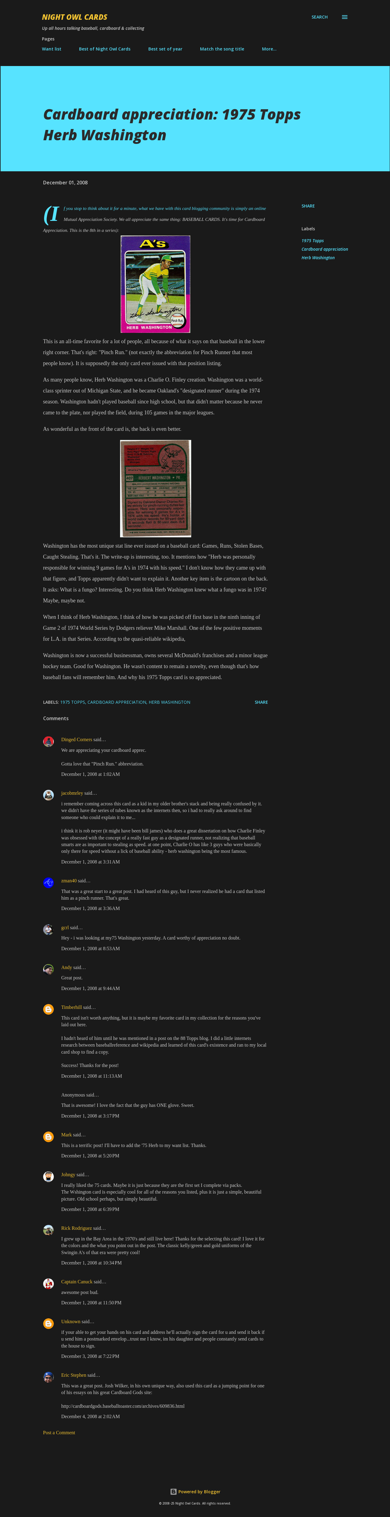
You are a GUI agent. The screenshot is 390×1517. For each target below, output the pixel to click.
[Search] (320, 17)
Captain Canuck (77, 1281)
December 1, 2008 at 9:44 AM (90, 988)
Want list (51, 49)
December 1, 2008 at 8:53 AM (90, 948)
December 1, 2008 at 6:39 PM (90, 1209)
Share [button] (308, 206)
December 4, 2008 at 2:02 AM (90, 1416)
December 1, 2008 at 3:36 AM (90, 908)
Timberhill (71, 1007)
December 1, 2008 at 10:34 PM (91, 1262)
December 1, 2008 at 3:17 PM (90, 1115)
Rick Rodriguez (76, 1228)
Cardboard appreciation (325, 249)
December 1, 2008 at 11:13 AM (91, 1076)
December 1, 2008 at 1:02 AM (90, 774)
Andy (66, 967)
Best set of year (165, 49)
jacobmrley (72, 793)
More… (269, 49)
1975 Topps (313, 240)
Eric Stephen (73, 1375)
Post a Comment (59, 1432)
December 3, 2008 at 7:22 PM (90, 1356)
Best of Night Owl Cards (104, 49)
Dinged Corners (76, 739)
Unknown (71, 1321)
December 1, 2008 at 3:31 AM (90, 861)
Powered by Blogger (195, 1491)
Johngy (68, 1174)
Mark (66, 1134)
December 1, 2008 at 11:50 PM (91, 1302)
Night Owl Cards (74, 17)
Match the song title (222, 49)
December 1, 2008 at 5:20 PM (90, 1155)
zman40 (69, 880)
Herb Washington (318, 257)
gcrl (65, 927)
